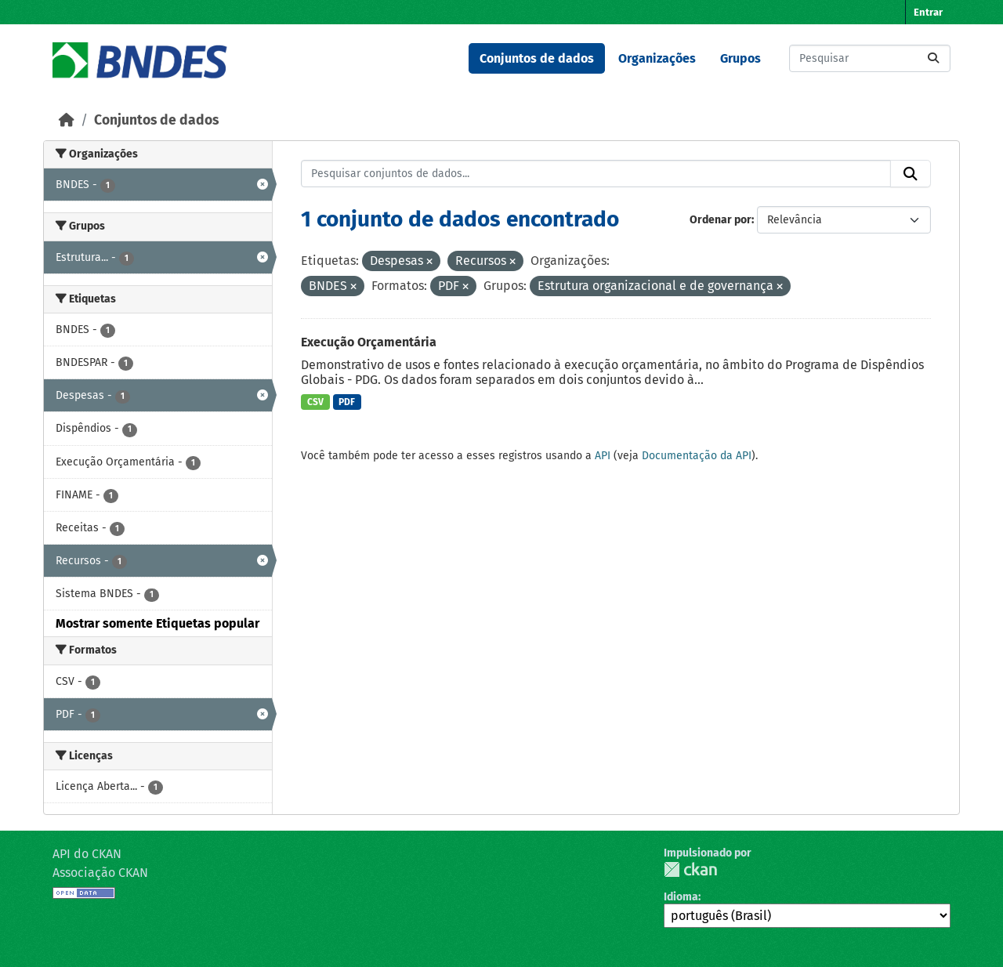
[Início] (66, 120)
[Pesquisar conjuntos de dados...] (869, 58)
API (602, 455)
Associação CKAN (100, 872)
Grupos (740, 58)
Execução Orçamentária (368, 342)
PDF (347, 402)
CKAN (690, 869)
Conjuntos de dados (537, 58)
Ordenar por (720, 219)
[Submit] (933, 58)
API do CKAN (87, 853)
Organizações (657, 58)
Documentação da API (696, 455)
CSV (315, 402)
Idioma (681, 897)
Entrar (928, 12)
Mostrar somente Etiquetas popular (157, 623)
